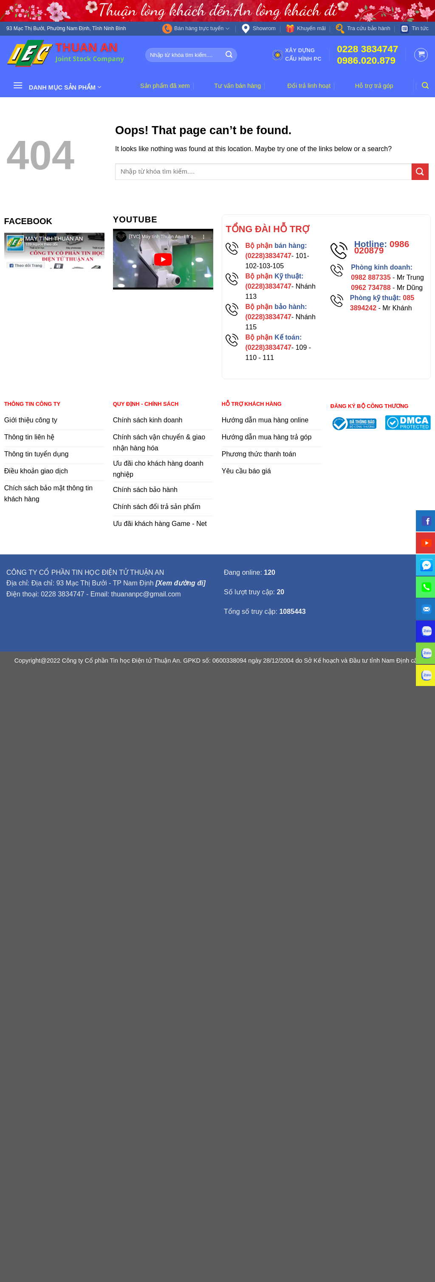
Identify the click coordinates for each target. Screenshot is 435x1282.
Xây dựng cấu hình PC (296, 54)
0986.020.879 (366, 60)
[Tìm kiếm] (425, 85)
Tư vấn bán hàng (237, 85)
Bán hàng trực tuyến (195, 29)
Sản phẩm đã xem (165, 85)
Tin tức (414, 29)
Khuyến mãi (305, 29)
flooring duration (217, 678)
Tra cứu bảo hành (362, 29)
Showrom (258, 29)
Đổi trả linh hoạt (309, 85)
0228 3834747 (367, 49)
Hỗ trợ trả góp (374, 85)
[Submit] (229, 55)
